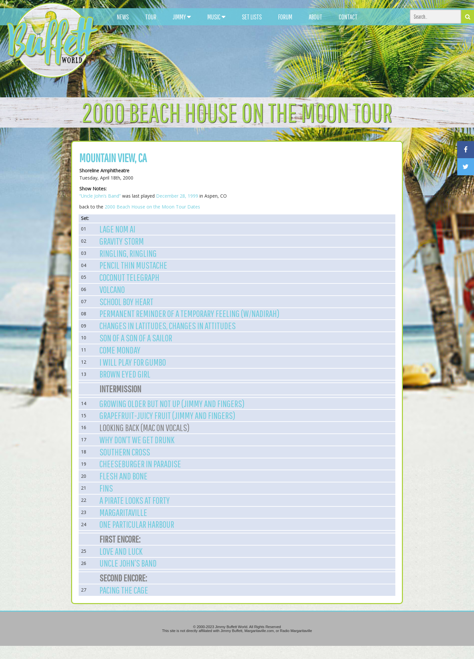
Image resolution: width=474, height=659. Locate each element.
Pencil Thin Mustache (133, 265)
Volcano (112, 289)
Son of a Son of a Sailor (135, 337)
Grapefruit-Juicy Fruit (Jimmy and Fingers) (167, 415)
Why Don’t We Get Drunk (136, 439)
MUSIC (216, 17)
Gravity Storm (121, 241)
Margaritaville (123, 512)
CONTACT (348, 17)
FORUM (285, 17)
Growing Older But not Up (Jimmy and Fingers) (172, 403)
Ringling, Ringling (128, 253)
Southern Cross (124, 451)
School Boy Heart (126, 301)
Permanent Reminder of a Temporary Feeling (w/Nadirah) (189, 313)
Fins (106, 488)
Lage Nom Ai (117, 228)
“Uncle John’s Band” (100, 196)
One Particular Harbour (136, 524)
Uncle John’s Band (128, 563)
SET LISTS (252, 17)
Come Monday (120, 349)
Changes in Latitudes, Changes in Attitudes (167, 325)
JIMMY (182, 17)
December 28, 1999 (177, 196)
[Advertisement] (292, 59)
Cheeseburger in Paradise (140, 463)
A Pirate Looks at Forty (134, 500)
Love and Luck (121, 551)
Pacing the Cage (123, 590)
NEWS (123, 17)
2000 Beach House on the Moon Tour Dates (152, 207)
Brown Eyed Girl (124, 373)
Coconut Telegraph (129, 277)
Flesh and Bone (123, 475)
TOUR (150, 17)
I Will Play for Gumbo (132, 362)
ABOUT (315, 17)
